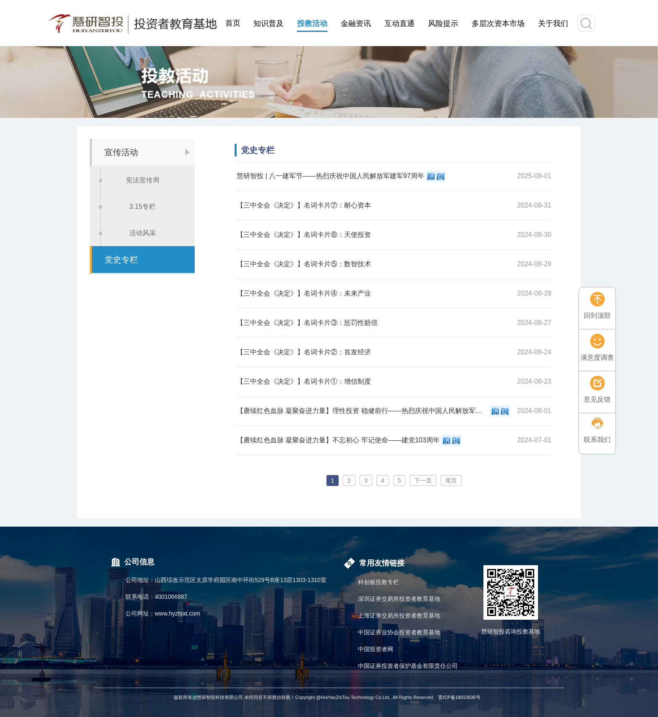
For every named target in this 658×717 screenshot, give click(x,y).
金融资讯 (356, 23)
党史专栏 (121, 259)
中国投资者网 (375, 649)
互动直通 (399, 23)
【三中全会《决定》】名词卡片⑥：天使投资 (304, 234)
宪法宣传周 (142, 180)
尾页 (451, 480)
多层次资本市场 (498, 23)
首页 (232, 23)
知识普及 (268, 23)
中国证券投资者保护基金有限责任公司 (408, 665)
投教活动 (312, 23)
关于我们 (553, 23)
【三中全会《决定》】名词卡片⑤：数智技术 (304, 264)
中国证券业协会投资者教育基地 (399, 632)
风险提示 (443, 23)
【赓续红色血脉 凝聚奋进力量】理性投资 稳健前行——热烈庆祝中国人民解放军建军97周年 (362, 410)
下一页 (423, 480)
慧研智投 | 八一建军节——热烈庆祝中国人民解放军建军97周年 (330, 175)
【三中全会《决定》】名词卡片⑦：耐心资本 (304, 205)
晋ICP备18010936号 (459, 697)
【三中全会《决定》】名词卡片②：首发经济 (304, 352)
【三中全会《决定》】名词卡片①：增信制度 (304, 381)
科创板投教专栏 (378, 582)
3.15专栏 (142, 206)
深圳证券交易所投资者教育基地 (399, 598)
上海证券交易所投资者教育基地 (399, 615)
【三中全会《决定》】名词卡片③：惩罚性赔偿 (307, 322)
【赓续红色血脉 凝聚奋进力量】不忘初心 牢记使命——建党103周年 (338, 440)
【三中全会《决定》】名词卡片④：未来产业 (304, 293)
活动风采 (142, 232)
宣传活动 (121, 152)
